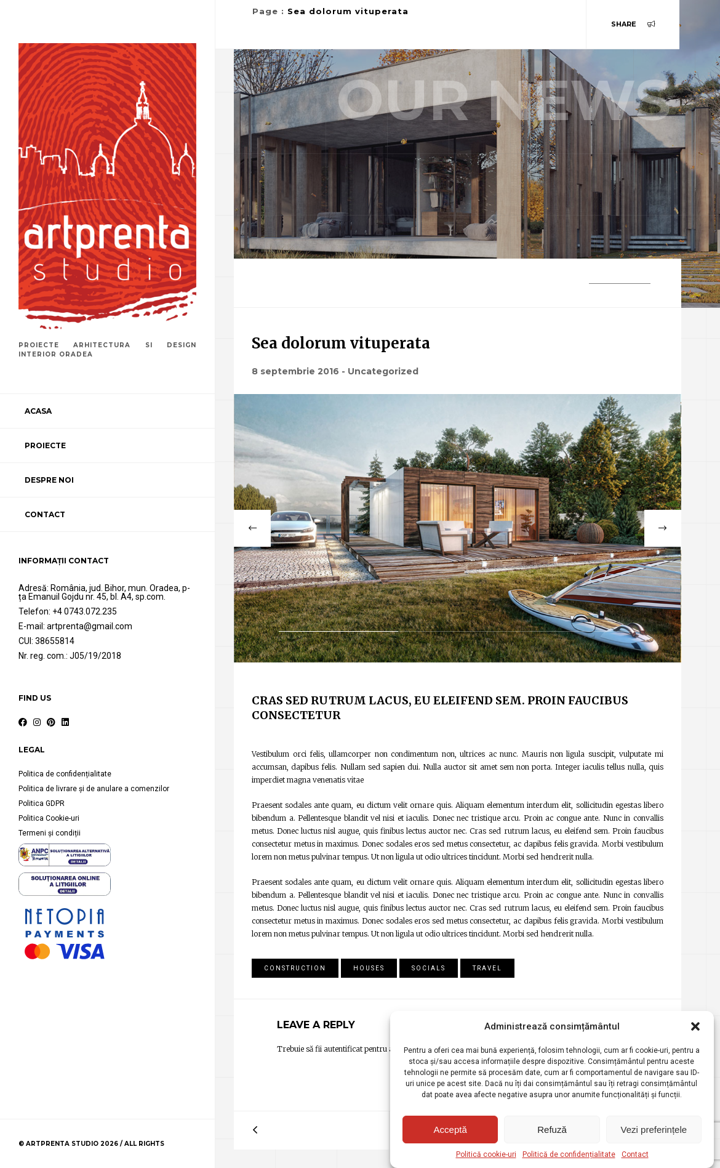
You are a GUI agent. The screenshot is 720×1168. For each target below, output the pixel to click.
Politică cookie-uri (486, 1154)
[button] (695, 1026)
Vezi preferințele (654, 1129)
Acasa (38, 411)
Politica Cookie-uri (48, 818)
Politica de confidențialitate (64, 774)
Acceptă (450, 1129)
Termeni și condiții (49, 833)
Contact (635, 1154)
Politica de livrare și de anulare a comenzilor (93, 788)
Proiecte (45, 445)
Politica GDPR (41, 803)
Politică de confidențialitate (568, 1154)
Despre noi (49, 480)
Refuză (552, 1129)
